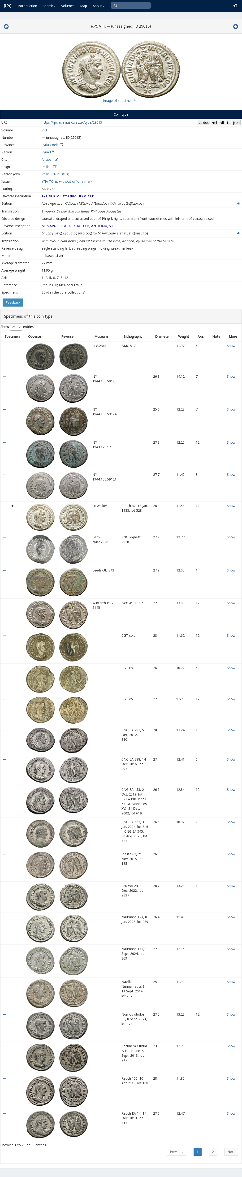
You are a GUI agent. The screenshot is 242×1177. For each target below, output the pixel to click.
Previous (176, 1151)
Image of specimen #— (121, 100)
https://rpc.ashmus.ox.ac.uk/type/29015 (72, 122)
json (236, 122)
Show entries (17, 327)
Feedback (13, 302)
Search (49, 6)
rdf (222, 122)
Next (231, 1151)
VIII (44, 130)
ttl (228, 122)
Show (231, 345)
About (98, 6)
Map (83, 6)
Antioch (47, 159)
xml (214, 122)
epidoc (204, 122)
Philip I (47, 166)
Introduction (27, 6)
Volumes (67, 6)
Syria (45, 152)
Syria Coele (50, 145)
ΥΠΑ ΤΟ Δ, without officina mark (67, 181)
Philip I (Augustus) (55, 174)
